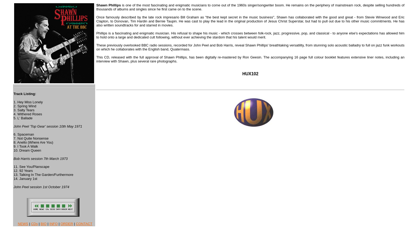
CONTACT (84, 224)
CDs (34, 224)
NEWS (23, 224)
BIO (43, 224)
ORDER (67, 224)
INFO (53, 224)
